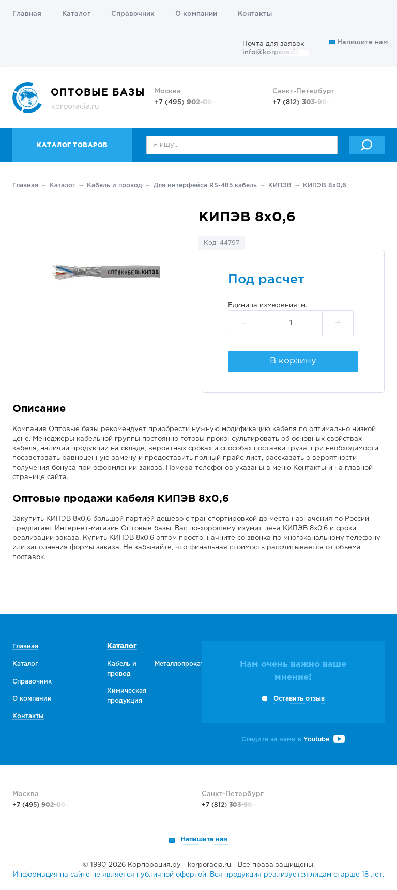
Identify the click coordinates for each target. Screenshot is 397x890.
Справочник (133, 14)
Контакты (255, 14)
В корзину (293, 361)
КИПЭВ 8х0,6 (324, 185)
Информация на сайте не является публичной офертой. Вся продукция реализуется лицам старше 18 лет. (198, 875)
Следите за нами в (293, 739)
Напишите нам (358, 42)
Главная (26, 14)
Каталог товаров (72, 145)
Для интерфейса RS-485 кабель (205, 185)
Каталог (76, 14)
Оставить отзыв (299, 699)
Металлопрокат (179, 664)
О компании (196, 14)
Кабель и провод (114, 185)
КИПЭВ (280, 185)
